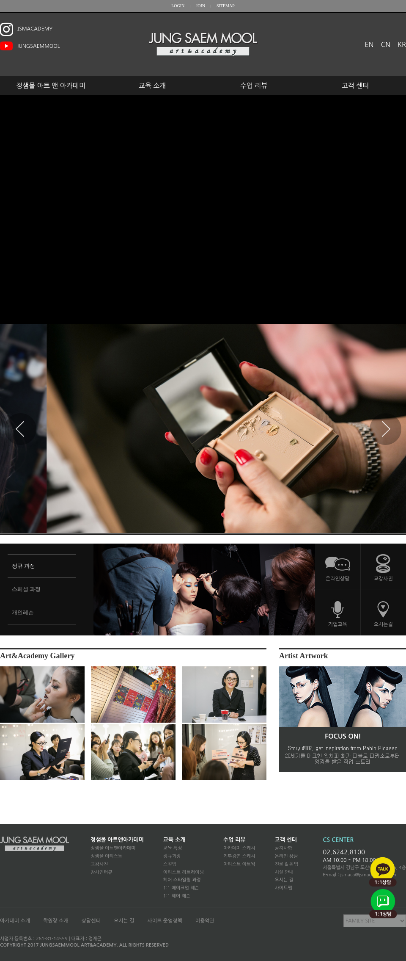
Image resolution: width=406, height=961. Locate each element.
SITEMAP (226, 5)
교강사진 (383, 578)
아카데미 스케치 (239, 848)
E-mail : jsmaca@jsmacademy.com (359, 875)
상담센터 (91, 920)
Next (385, 429)
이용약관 (204, 920)
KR (402, 44)
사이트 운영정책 (164, 920)
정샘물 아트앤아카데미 (117, 839)
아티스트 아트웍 (239, 864)
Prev (20, 429)
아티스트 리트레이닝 (183, 872)
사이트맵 (283, 888)
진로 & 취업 (286, 864)
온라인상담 (337, 578)
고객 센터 (355, 85)
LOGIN (177, 5)
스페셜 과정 (26, 589)
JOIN (200, 5)
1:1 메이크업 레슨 (181, 888)
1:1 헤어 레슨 (176, 896)
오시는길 (383, 624)
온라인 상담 (286, 856)
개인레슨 (23, 612)
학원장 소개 (56, 920)
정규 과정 (23, 566)
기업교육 (337, 624)
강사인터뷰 (101, 872)
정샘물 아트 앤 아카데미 (50, 85)
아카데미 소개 (15, 920)
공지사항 (283, 848)
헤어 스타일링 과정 (182, 880)
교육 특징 (172, 848)
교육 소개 (152, 85)
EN (369, 44)
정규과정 (172, 856)
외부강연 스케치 (239, 856)
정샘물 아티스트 (106, 856)
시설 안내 (283, 872)
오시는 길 (283, 880)
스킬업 (169, 864)
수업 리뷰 (254, 85)
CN (385, 44)
